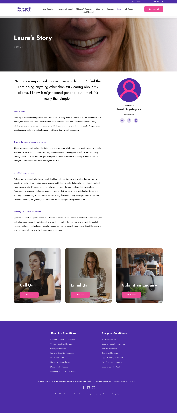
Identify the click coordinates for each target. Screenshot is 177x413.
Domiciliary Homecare (110, 353)
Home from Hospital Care (60, 362)
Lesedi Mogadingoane (129, 109)
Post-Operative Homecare (112, 362)
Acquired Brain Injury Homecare (62, 339)
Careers (110, 9)
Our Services (48, 9)
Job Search (129, 9)
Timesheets (106, 394)
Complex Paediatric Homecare (113, 344)
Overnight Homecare (58, 348)
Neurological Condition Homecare (63, 371)
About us (99, 9)
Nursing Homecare (109, 339)
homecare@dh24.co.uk (154, 2)
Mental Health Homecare (60, 367)
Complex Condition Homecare (61, 344)
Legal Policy (58, 394)
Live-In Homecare (57, 357)
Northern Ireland (65, 9)
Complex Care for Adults (111, 367)
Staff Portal (88, 12)
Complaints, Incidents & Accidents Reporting (77, 394)
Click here (29, 295)
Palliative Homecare (109, 348)
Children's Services (84, 9)
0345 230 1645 (138, 2)
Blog (119, 9)
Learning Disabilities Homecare (62, 353)
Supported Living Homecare (112, 357)
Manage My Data (117, 394)
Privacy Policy (97, 394)
